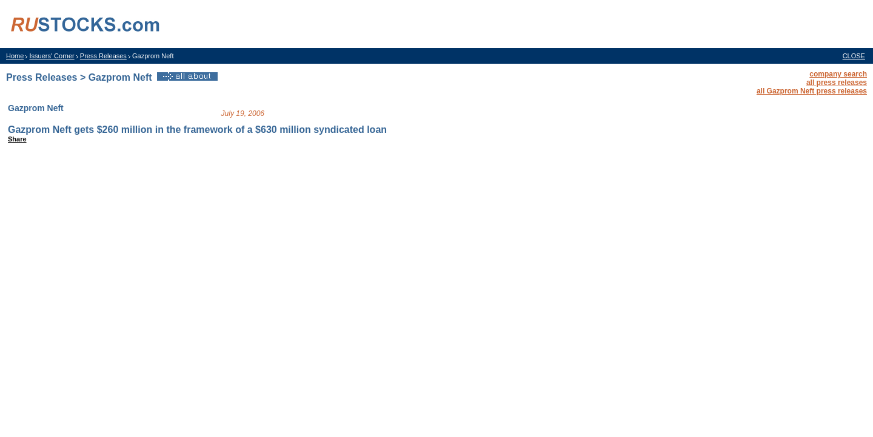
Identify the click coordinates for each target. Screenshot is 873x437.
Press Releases (103, 55)
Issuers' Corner (51, 55)
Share (17, 139)
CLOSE (854, 55)
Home (15, 55)
